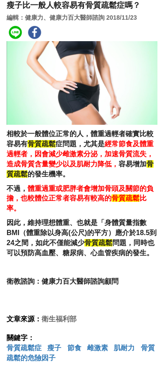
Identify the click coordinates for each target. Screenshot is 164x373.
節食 (74, 348)
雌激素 (97, 348)
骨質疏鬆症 (24, 348)
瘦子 (54, 348)
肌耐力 (124, 348)
